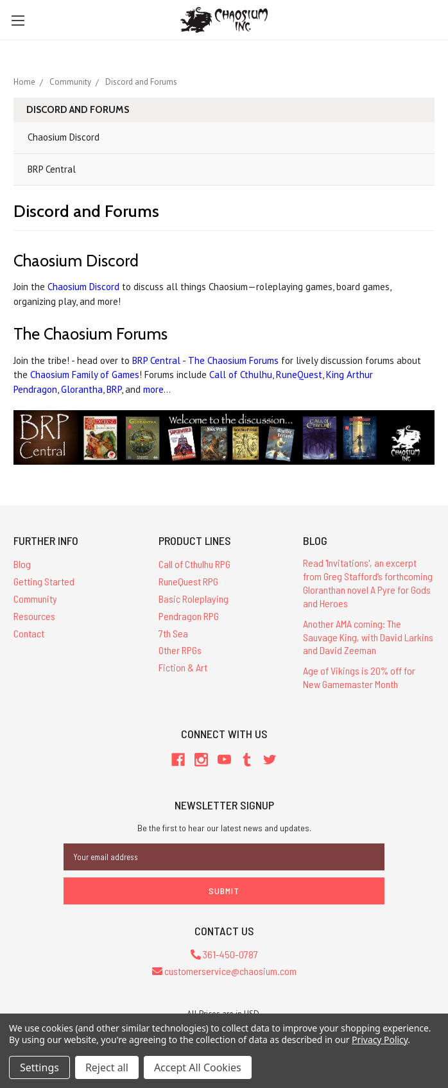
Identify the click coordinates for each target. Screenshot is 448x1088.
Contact (28, 633)
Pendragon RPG (189, 616)
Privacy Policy (380, 1039)
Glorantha (82, 389)
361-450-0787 (224, 954)
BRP (114, 389)
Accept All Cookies (197, 1067)
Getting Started (43, 581)
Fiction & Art (183, 667)
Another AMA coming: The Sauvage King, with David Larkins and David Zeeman (368, 637)
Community (35, 598)
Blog (22, 564)
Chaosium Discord (63, 137)
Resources (34, 616)
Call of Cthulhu (240, 374)
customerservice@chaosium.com (224, 971)
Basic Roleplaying (193, 598)
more (153, 389)
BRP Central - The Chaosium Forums (205, 360)
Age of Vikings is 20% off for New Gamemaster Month (359, 677)
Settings (39, 1067)
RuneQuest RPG (188, 581)
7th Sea (173, 633)
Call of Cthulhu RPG (194, 564)
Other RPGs (180, 650)
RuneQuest (299, 374)
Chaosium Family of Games (84, 374)
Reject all (106, 1067)
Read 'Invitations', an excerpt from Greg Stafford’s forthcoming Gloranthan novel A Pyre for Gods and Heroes (368, 583)
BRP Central (52, 169)
